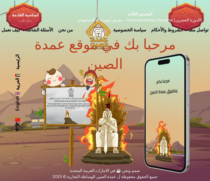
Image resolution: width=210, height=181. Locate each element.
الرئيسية (17, 62)
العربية (17, 81)
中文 (17, 124)
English (17, 101)
